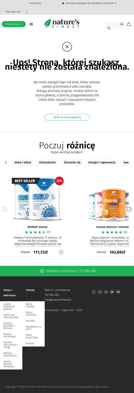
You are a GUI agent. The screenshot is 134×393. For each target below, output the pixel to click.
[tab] (22, 162)
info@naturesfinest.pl (58, 299)
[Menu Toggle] (31, 24)
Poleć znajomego (32, 336)
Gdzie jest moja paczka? (10, 316)
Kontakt (30, 343)
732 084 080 (87, 271)
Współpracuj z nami (33, 328)
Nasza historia (30, 305)
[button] (129, 209)
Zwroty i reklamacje (9, 335)
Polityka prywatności (10, 354)
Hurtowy (30, 320)
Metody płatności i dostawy (9, 326)
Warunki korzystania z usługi (10, 345)
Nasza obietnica (31, 313)
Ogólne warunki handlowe (8, 364)
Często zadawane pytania (9, 306)
